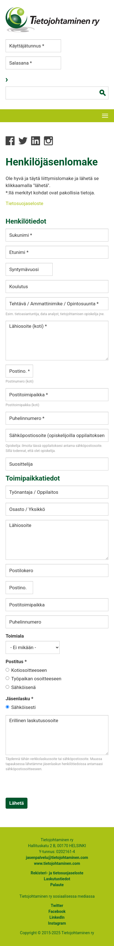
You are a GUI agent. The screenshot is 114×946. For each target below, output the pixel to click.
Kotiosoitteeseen (29, 670)
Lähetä (16, 803)
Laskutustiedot (57, 879)
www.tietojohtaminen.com (57, 863)
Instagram (57, 923)
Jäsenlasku (19, 698)
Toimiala (15, 636)
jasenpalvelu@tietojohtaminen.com (57, 857)
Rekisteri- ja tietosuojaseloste (57, 873)
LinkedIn (57, 917)
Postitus (16, 661)
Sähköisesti (23, 707)
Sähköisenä (23, 687)
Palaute (57, 885)
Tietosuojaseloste (24, 203)
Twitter (57, 905)
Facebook (57, 911)
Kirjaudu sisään (7, 80)
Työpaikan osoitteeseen (36, 678)
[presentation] (48, 787)
